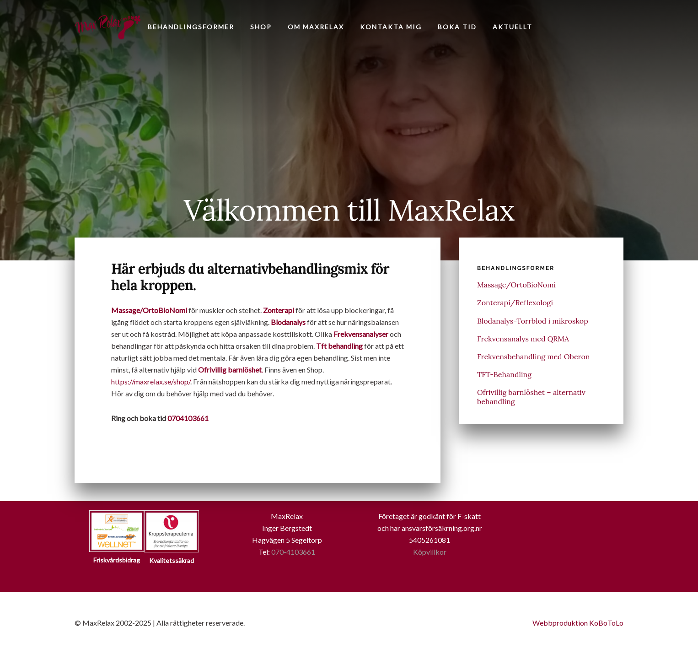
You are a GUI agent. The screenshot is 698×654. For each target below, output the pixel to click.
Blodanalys (288, 322)
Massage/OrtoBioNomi (149, 310)
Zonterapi (278, 310)
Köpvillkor (429, 551)
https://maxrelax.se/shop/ (150, 381)
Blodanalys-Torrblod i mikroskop (532, 320)
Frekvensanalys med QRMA (523, 338)
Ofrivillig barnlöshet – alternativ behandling (531, 396)
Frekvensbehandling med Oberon (533, 356)
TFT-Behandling (504, 374)
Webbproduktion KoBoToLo (577, 622)
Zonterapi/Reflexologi (515, 302)
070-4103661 (293, 551)
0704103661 (188, 418)
